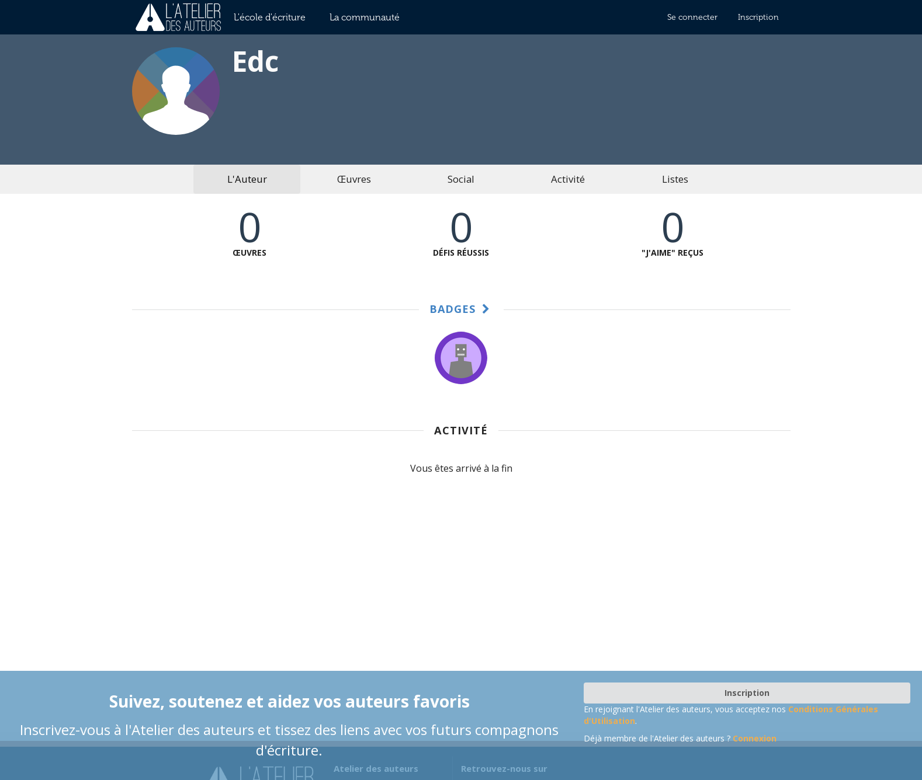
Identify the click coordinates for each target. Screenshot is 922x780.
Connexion (755, 738)
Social (461, 179)
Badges (461, 309)
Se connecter (692, 17)
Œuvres (354, 179)
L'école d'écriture (270, 17)
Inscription (758, 17)
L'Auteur (247, 179)
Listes (675, 179)
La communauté (365, 17)
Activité (568, 179)
